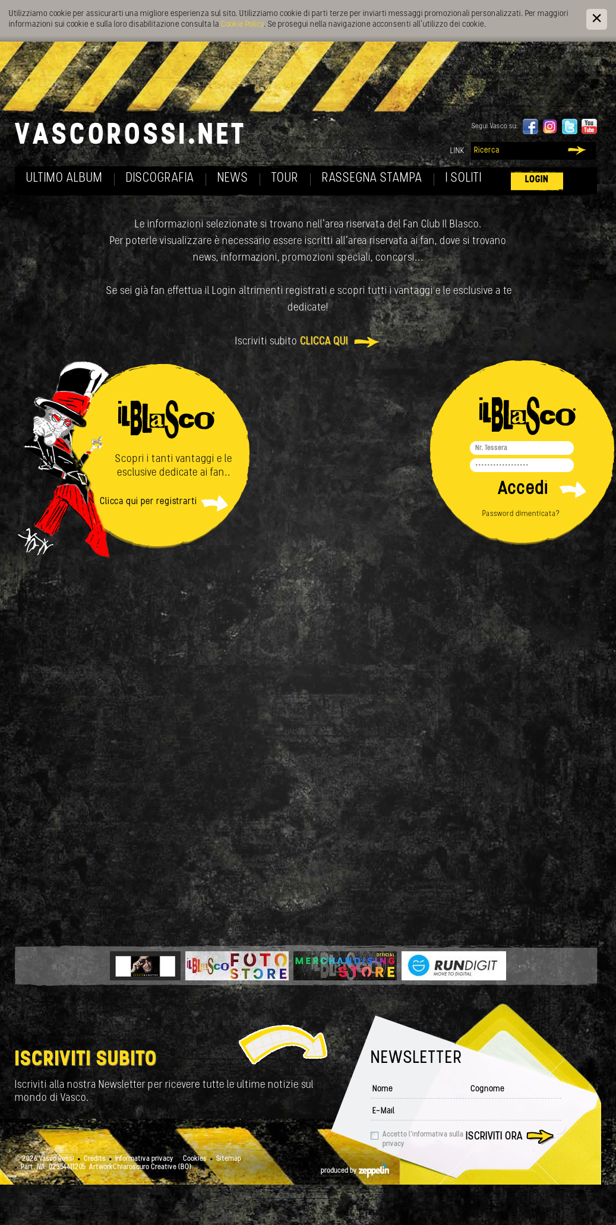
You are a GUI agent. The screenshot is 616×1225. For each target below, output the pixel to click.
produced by (355, 1171)
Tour (285, 178)
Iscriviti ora (494, 1136)
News (232, 178)
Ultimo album (64, 178)
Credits (95, 1159)
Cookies (195, 1159)
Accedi (523, 489)
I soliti (464, 178)
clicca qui (324, 341)
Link (457, 151)
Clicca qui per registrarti (148, 502)
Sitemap (228, 1159)
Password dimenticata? (521, 514)
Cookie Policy (242, 24)
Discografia (160, 178)
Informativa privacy (144, 1159)
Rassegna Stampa (372, 178)
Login (537, 180)
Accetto (423, 1139)
